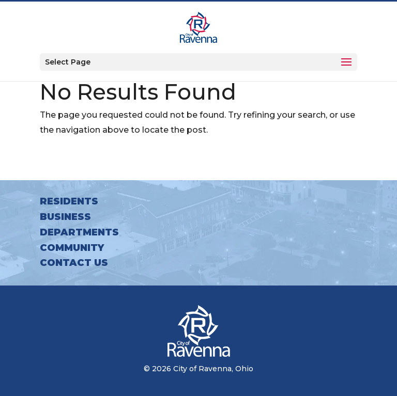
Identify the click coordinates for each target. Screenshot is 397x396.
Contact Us (74, 262)
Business (65, 217)
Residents (69, 201)
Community (72, 248)
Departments (79, 232)
